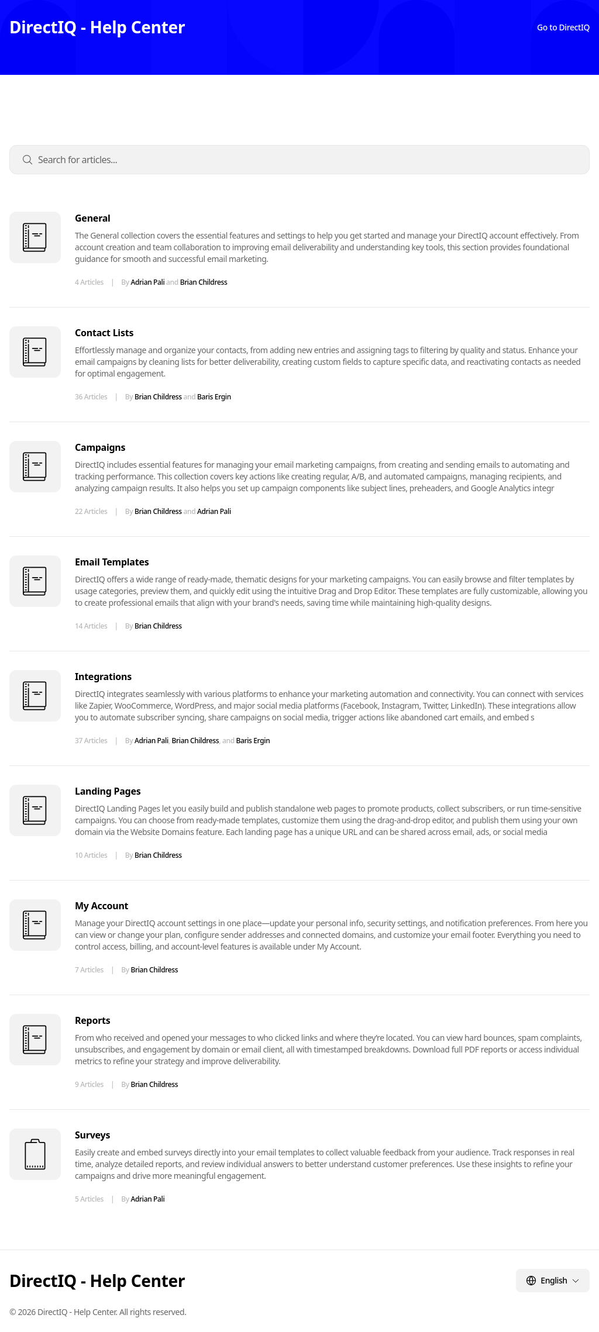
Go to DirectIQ (563, 27)
